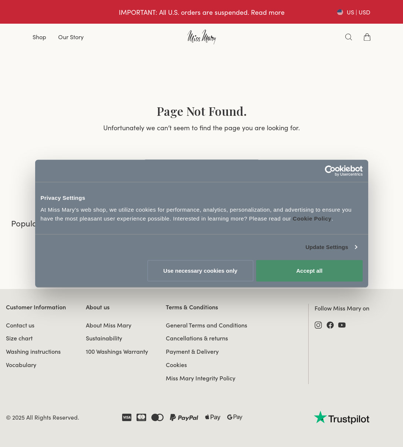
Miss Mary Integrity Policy (200, 378)
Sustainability (104, 338)
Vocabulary (21, 365)
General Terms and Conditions (206, 325)
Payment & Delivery (192, 351)
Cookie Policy (312, 218)
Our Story (71, 37)
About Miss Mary (108, 325)
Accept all (309, 270)
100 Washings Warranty (117, 351)
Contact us (20, 325)
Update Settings (326, 247)
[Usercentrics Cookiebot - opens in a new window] (330, 171)
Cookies (176, 365)
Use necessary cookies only (200, 270)
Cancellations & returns (197, 338)
